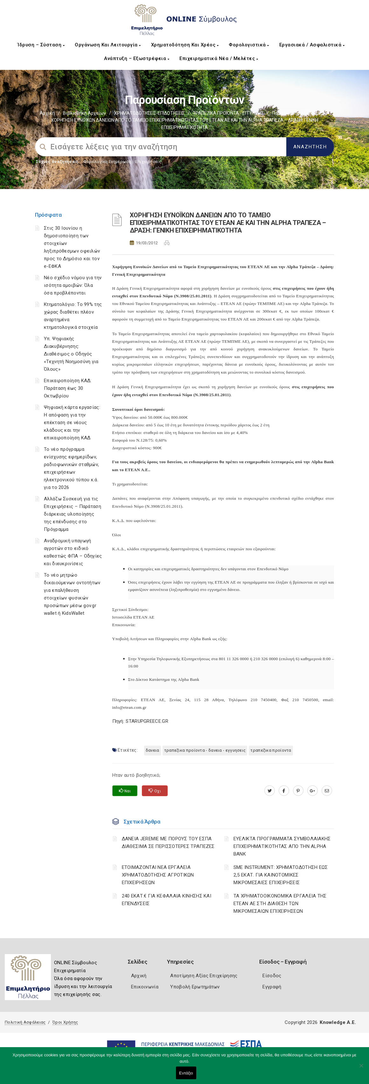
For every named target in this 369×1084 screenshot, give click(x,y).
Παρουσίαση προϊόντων (296, 113)
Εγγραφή (271, 987)
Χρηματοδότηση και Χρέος (185, 45)
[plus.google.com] (312, 791)
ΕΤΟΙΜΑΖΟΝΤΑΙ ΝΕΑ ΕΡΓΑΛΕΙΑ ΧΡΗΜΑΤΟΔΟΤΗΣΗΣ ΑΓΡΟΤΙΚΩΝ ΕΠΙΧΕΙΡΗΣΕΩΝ (158, 874)
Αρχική (47, 113)
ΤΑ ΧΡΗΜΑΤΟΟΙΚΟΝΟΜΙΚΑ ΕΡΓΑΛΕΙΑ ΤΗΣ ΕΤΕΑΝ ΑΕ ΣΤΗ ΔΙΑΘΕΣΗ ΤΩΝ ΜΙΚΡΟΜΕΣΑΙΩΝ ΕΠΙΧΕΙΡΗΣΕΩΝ (280, 903)
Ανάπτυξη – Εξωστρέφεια (136, 58)
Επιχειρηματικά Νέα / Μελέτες (218, 58)
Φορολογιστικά (249, 45)
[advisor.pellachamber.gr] (327, 791)
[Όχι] (361, 1068)
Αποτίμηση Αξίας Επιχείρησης (203, 976)
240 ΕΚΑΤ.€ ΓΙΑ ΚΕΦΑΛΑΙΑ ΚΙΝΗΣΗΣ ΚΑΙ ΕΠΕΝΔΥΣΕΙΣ (167, 899)
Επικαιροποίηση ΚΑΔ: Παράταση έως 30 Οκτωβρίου (68, 388)
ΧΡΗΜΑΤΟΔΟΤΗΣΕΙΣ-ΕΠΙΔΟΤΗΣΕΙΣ (149, 113)
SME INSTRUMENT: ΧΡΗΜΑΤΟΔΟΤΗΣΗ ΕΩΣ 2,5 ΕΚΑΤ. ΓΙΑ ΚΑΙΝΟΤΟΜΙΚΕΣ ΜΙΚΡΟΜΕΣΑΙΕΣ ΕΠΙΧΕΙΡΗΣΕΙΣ (280, 874)
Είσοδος (271, 976)
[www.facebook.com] (284, 791)
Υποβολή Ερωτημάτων (194, 987)
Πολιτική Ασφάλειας (25, 1022)
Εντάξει (186, 1073)
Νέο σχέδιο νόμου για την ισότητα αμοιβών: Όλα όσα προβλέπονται (72, 285)
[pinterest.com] (298, 791)
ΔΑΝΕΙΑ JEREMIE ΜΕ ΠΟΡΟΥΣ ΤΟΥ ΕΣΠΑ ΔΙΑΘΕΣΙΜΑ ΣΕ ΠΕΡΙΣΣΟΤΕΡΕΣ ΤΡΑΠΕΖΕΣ (168, 842)
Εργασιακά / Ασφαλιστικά (312, 45)
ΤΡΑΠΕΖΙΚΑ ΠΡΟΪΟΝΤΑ (270, 750)
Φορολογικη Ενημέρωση (107, 161)
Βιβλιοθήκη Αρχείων (84, 113)
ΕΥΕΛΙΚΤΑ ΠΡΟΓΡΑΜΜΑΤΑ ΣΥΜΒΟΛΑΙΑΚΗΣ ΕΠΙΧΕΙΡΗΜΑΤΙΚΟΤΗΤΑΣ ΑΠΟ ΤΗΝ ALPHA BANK (282, 846)
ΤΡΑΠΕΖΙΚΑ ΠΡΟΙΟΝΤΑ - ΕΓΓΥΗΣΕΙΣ (228, 113)
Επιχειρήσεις (148, 161)
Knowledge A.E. (338, 1022)
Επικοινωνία (144, 987)
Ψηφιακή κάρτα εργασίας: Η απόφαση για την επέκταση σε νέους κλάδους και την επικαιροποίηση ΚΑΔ (72, 422)
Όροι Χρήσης (65, 1022)
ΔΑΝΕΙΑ (152, 750)
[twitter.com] (269, 791)
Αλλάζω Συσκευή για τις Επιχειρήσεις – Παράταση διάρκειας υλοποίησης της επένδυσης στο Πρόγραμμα (72, 514)
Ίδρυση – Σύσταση (41, 45)
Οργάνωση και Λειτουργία (108, 45)
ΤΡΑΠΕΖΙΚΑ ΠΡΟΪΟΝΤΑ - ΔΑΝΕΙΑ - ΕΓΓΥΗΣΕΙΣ (205, 750)
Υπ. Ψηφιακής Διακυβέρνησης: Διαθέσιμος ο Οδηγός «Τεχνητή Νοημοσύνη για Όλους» (71, 354)
